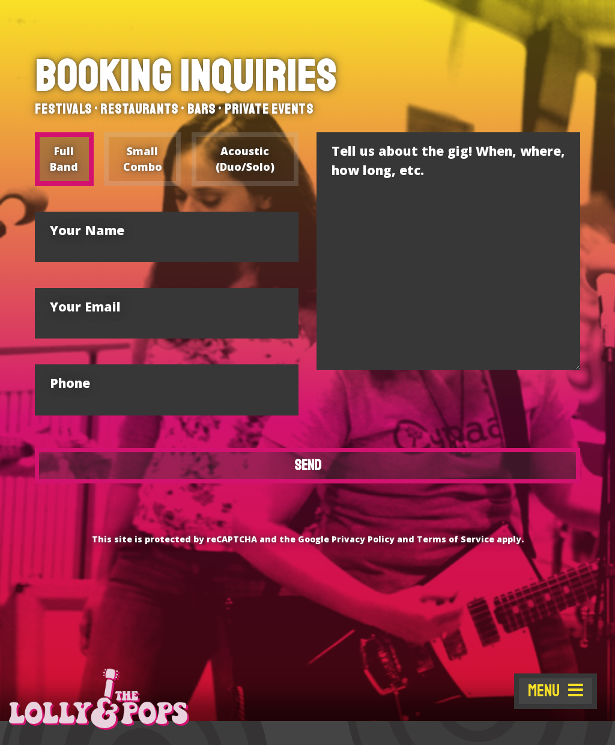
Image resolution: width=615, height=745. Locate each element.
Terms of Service (457, 539)
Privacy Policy (363, 539)
